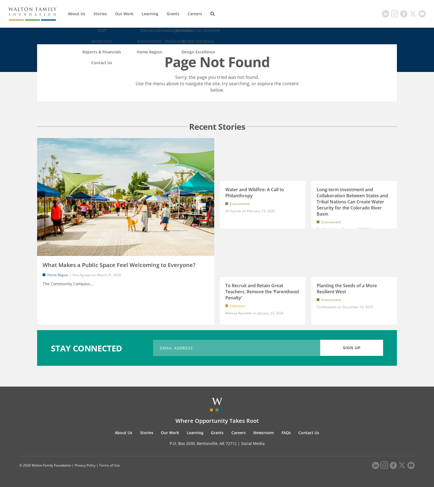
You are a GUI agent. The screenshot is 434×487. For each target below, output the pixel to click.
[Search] (212, 14)
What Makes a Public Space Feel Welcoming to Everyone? (119, 265)
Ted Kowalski (327, 307)
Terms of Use (109, 465)
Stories (100, 13)
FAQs (286, 432)
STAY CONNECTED (86, 348)
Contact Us (308, 432)
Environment (240, 203)
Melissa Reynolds (238, 313)
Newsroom (263, 432)
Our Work (124, 13)
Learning (150, 13)
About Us (76, 13)
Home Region (57, 275)
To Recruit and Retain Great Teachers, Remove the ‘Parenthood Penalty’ (262, 292)
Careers (195, 13)
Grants (173, 13)
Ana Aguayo (82, 275)
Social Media (253, 443)
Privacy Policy (85, 465)
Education (237, 306)
